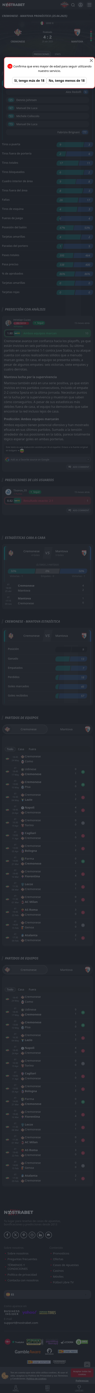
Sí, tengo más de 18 (29, 80)
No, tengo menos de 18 (67, 80)
